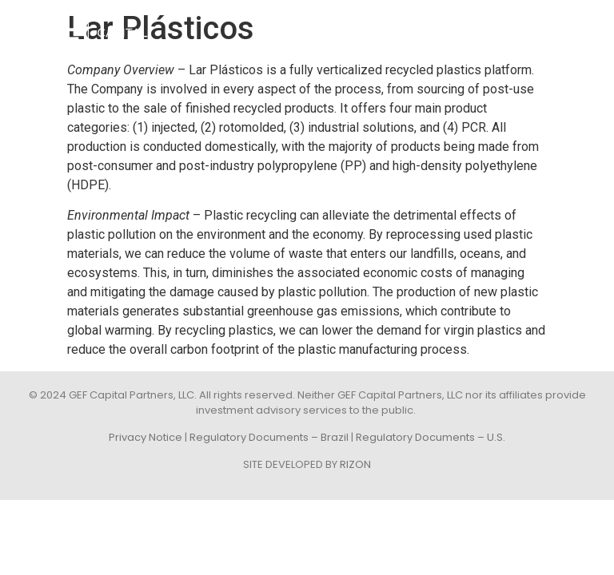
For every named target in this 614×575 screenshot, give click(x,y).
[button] (544, 30)
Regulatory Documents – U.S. (430, 437)
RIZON (355, 464)
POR (584, 30)
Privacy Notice (145, 437)
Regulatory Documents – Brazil (269, 437)
